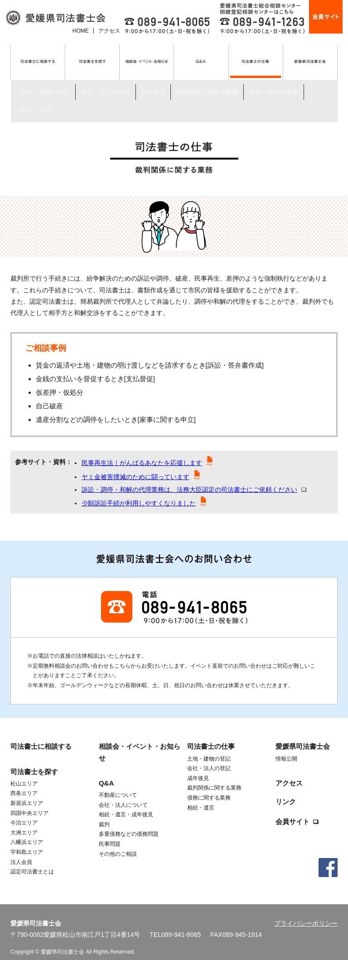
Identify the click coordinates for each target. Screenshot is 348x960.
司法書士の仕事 (54, 104)
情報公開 (286, 748)
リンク (286, 791)
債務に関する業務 (273, 77)
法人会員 (21, 851)
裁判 (104, 814)
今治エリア (24, 812)
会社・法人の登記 (105, 77)
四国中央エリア (29, 803)
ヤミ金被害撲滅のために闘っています (135, 466)
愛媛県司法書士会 (303, 736)
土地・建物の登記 (45, 77)
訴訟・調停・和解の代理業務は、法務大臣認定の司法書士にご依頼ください (189, 479)
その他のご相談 (118, 843)
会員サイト (292, 811)
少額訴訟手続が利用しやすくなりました (139, 492)
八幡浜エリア (26, 832)
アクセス (109, 31)
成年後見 (153, 77)
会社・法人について (123, 794)
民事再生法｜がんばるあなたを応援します (142, 452)
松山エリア (24, 773)
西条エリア (24, 783)
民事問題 (110, 833)
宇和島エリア (26, 842)
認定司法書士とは (32, 861)
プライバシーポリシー (306, 912)
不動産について (118, 784)
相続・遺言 (36, 85)
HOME (80, 31)
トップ (18, 104)
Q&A (106, 772)
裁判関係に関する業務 (207, 77)
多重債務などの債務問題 (129, 823)
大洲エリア (24, 822)
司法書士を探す (34, 761)
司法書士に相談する (41, 736)
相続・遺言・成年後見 (126, 804)
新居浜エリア (26, 793)
